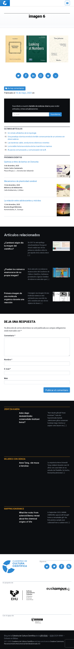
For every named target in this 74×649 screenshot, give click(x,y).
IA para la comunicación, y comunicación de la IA (27, 150)
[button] (18, 75)
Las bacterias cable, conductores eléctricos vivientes (28, 143)
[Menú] (67, 3)
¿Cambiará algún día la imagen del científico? (13, 246)
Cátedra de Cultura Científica (23, 636)
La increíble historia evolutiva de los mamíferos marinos (30, 146)
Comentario (9, 336)
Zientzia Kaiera (12, 409)
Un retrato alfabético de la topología (22, 133)
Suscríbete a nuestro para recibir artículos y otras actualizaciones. (35, 107)
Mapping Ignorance (14, 509)
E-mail (7, 369)
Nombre (8, 360)
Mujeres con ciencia (14, 459)
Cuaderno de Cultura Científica (23, 641)
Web (6, 378)
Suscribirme (55, 114)
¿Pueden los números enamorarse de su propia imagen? (14, 272)
